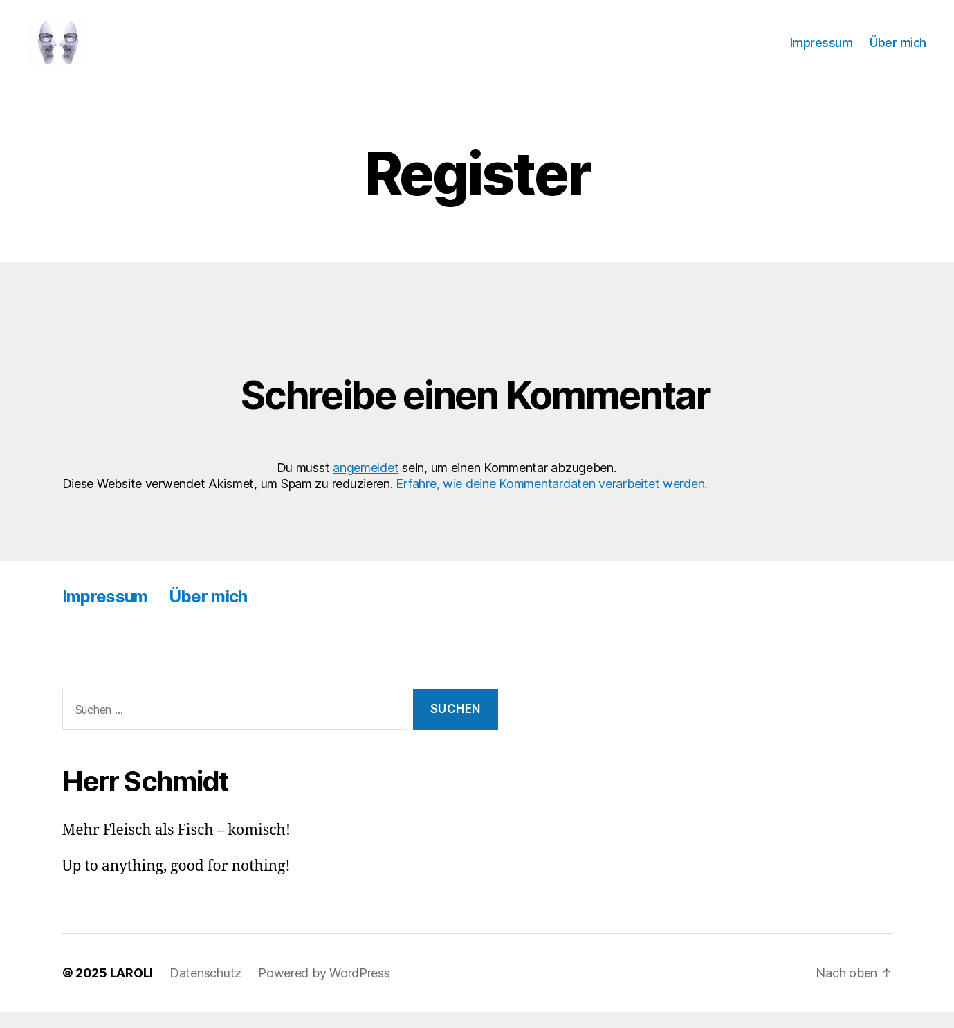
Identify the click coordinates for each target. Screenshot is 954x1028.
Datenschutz (205, 989)
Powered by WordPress (324, 989)
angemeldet (365, 483)
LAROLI (131, 989)
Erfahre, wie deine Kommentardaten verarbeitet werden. (551, 500)
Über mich (898, 50)
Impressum (821, 50)
